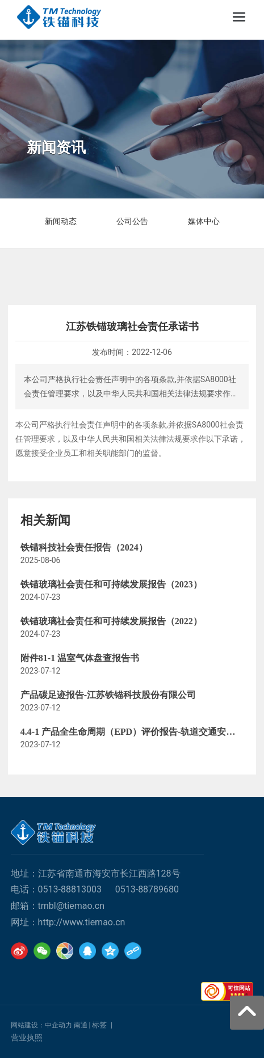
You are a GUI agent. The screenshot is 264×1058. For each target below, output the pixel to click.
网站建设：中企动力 (41, 1025)
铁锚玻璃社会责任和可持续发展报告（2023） (111, 584)
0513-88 (54, 889)
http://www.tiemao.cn (81, 922)
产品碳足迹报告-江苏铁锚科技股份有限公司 (108, 695)
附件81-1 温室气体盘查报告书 (79, 658)
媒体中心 (204, 221)
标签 (99, 1025)
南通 (80, 1025)
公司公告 (132, 221)
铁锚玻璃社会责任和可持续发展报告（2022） (111, 621)
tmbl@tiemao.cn (71, 905)
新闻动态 (61, 221)
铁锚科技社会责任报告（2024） (84, 547)
